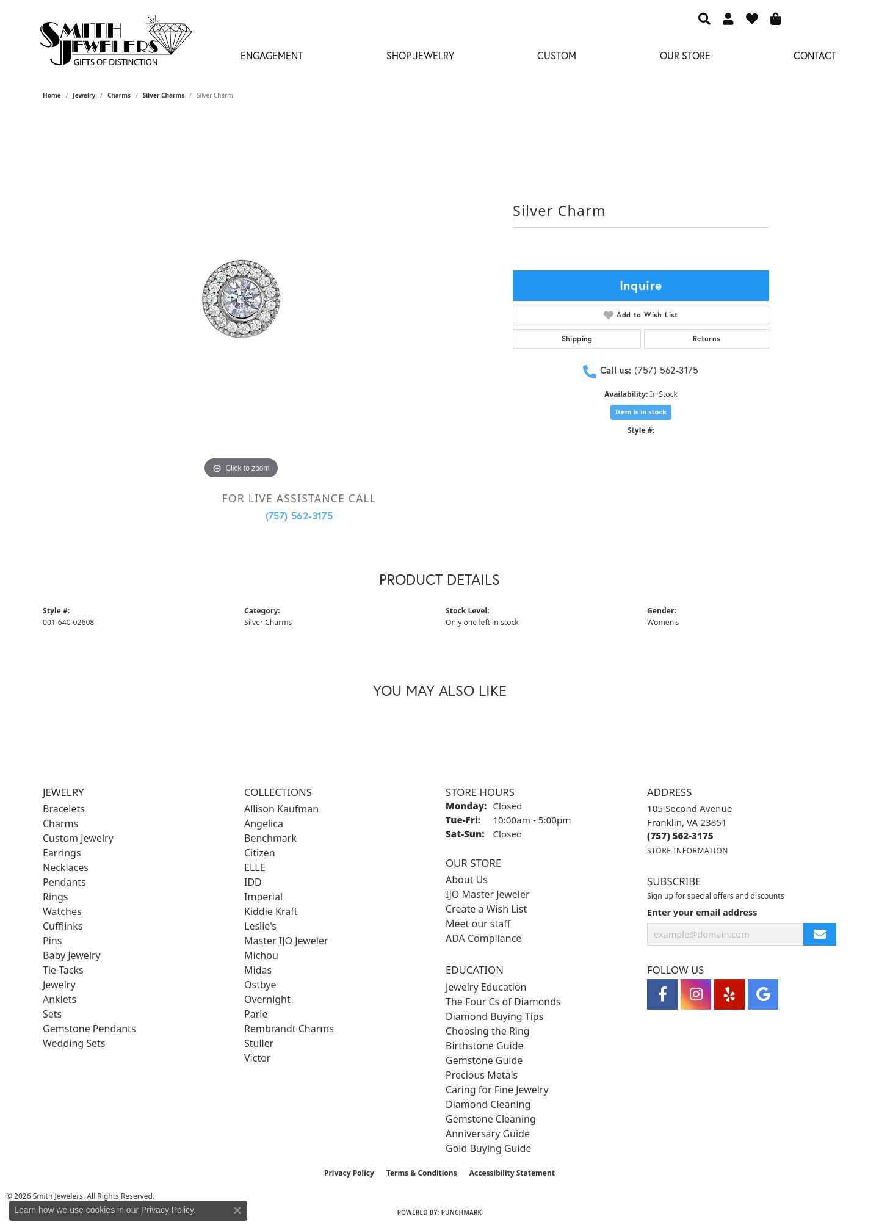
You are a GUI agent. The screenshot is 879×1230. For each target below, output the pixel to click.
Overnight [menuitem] (267, 999)
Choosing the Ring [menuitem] (488, 1031)
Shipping (577, 338)
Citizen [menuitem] (259, 852)
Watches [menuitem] (62, 911)
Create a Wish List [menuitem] (486, 909)
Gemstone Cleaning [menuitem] (491, 1119)
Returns (707, 338)
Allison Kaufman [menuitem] (281, 809)
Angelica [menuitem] (263, 823)
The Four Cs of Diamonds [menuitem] (503, 1001)
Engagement (272, 55)
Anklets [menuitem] (59, 999)
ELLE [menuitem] (255, 867)
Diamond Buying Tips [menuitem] (494, 1016)
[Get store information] (687, 850)
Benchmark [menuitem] (270, 838)
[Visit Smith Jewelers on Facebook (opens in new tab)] (662, 994)
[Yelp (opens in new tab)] (729, 994)
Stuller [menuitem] (258, 1043)
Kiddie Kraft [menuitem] (270, 911)
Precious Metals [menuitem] (482, 1075)
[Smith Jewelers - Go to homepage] (115, 44)
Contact (815, 55)
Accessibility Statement (512, 1173)
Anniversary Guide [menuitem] (488, 1133)
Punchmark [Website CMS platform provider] (461, 1212)
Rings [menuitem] (55, 896)
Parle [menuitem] (255, 1014)
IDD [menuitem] (253, 882)
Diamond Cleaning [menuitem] (488, 1104)
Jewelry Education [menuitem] (486, 987)
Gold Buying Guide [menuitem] (488, 1148)
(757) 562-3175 (299, 515)
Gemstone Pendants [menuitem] (89, 1028)
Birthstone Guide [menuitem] (485, 1045)
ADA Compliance (483, 938)
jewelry (84, 95)
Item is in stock (641, 411)
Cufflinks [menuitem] (62, 926)
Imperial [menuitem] (263, 896)
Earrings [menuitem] (62, 852)
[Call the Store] (680, 836)
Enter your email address (702, 912)
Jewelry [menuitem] (59, 984)
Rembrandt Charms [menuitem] (289, 1028)
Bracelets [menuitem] (64, 809)
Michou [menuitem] (261, 955)
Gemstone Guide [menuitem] (484, 1060)
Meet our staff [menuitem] (478, 923)
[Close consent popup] (237, 1210)
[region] (241, 299)
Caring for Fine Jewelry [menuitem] (497, 1089)
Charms (119, 95)
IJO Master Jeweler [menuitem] (488, 894)
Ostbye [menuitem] (260, 984)
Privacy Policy (349, 1173)
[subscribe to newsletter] (819, 934)
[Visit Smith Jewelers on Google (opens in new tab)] (763, 994)
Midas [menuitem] (258, 970)
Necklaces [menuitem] (66, 867)
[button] (704, 18)
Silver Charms (163, 95)
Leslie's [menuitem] (260, 926)
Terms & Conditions (421, 1173)
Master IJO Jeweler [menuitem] (286, 940)
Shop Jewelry (420, 55)
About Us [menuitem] (467, 879)
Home (52, 95)
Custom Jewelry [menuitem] (78, 838)
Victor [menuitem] (257, 1058)
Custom (556, 55)
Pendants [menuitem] (64, 882)
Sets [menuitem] (52, 1014)
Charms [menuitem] (60, 823)
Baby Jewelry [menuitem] (72, 955)
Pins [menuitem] (52, 940)
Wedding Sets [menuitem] (74, 1043)
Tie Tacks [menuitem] (63, 970)
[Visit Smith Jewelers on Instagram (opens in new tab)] (696, 994)
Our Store (685, 55)
